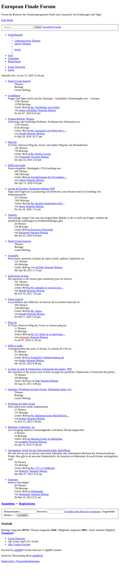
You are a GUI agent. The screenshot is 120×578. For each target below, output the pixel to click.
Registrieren (27, 503)
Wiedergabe (37, 491)
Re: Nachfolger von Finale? (45, 107)
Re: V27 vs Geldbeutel (43, 468)
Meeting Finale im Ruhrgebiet (46, 438)
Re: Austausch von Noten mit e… (48, 130)
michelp (39, 267)
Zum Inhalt (7, 20)
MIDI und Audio (17, 165)
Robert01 (24, 471)
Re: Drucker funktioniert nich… (48, 203)
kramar (22, 418)
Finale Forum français (19, 241)
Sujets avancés (15, 299)
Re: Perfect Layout (41, 153)
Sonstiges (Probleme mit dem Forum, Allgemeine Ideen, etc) (40, 389)
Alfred (22, 180)
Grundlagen (14, 95)
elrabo (22, 360)
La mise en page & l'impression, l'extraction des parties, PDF (40, 369)
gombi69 (23, 441)
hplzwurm (24, 232)
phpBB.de (37, 555)
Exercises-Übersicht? (42, 229)
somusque (24, 337)
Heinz (22, 206)
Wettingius (24, 494)
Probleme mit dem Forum (21, 403)
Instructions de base (18, 275)
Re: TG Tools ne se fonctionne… (48, 334)
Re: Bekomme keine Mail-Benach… (50, 415)
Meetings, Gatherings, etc (21, 427)
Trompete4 (24, 156)
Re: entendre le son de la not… (47, 287)
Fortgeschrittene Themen (21, 118)
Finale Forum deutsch (19, 81)
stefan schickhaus (28, 110)
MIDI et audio (15, 345)
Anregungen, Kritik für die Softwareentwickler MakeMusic (39, 450)
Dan (37, 380)
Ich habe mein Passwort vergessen (82, 511)
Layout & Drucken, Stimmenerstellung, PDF (31, 188)
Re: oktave (36, 311)
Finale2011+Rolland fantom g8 (47, 357)
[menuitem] (27, 40)
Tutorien (12, 214)
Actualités (13, 255)
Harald (22, 133)
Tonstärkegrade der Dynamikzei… (49, 177)
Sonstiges (13, 479)
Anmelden (8, 503)
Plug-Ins (12, 142)
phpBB (18, 550)
